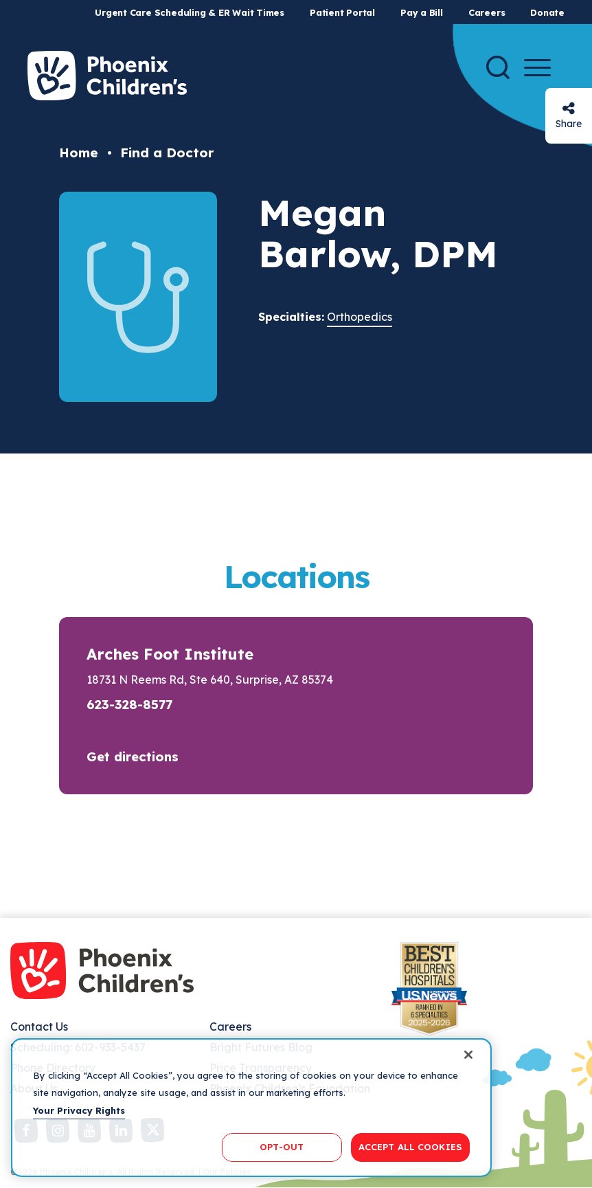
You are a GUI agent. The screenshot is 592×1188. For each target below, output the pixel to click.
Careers (486, 12)
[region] (251, 1107)
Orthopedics (359, 317)
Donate (547, 12)
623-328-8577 (129, 704)
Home (78, 152)
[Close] (468, 1055)
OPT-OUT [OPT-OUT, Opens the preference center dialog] (282, 1146)
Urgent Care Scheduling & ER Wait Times (189, 12)
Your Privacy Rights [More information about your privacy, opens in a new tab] (79, 1110)
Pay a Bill (421, 12)
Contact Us (39, 1026)
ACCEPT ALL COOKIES (410, 1146)
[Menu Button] (537, 67)
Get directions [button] (133, 756)
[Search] (498, 67)
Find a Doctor (167, 152)
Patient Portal (342, 12)
